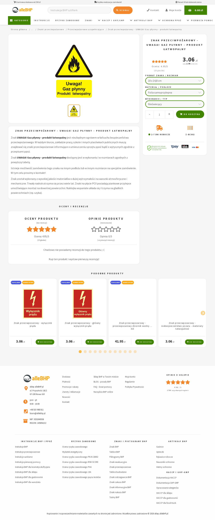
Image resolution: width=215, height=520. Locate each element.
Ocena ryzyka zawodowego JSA (76, 472)
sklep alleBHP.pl (161, 513)
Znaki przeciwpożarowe (120, 467)
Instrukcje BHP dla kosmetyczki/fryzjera (32, 467)
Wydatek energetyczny (72, 451)
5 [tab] (100, 352)
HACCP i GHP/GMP (111, 20)
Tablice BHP (114, 451)
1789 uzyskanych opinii (178, 390)
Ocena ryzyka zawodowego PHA (77, 467)
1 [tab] (80, 352)
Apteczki (160, 451)
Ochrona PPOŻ (170, 20)
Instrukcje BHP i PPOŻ (36, 441)
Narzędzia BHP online (103, 391)
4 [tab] (95, 352)
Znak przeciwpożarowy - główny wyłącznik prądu (82, 324)
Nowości (66, 397)
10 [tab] (125, 352)
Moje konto (130, 376)
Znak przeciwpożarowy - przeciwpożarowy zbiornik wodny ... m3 (132, 326)
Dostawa (66, 376)
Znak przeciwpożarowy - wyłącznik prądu (33, 324)
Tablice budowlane (117, 472)
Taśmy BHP (114, 497)
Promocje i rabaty (70, 386)
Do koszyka (190, 114)
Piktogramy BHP (116, 456)
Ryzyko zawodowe (67, 20)
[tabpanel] (33, 312)
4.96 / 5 (177, 387)
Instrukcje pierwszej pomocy (27, 462)
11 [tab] (130, 352)
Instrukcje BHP (21, 446)
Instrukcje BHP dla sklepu (26, 472)
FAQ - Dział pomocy (103, 386)
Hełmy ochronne (164, 467)
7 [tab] (110, 352)
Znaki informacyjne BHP (120, 487)
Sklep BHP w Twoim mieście (106, 376)
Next (202, 312)
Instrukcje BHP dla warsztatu (27, 482)
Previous (13, 312)
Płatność (66, 381)
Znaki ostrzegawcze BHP (120, 477)
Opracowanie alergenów (167, 487)
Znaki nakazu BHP (117, 492)
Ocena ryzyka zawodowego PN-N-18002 (80, 456)
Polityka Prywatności (134, 386)
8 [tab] (115, 352)
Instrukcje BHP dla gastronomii (29, 477)
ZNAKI (89, 20)
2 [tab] (85, 352)
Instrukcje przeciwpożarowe (27, 451)
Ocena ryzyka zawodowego (74, 446)
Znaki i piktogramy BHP (130, 441)
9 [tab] (120, 352)
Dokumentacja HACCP (166, 477)
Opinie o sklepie (177, 375)
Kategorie (19, 20)
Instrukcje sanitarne (23, 456)
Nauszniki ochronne (165, 462)
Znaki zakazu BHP (117, 482)
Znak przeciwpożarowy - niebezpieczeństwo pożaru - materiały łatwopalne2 (182, 326)
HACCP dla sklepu (164, 493)
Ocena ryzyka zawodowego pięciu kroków (81, 477)
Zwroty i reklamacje (71, 391)
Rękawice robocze (164, 456)
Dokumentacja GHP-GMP (167, 482)
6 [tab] (105, 352)
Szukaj (123, 10)
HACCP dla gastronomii (167, 498)
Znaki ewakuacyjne (118, 462)
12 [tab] (135, 352)
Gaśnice (159, 446)
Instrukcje (42, 20)
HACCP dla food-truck (166, 503)
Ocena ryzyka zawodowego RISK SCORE (80, 462)
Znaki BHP (114, 446)
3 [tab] (90, 352)
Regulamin (130, 381)
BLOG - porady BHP (102, 381)
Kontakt (65, 402)
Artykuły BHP (141, 20)
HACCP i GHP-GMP (177, 472)
